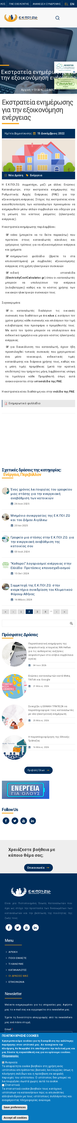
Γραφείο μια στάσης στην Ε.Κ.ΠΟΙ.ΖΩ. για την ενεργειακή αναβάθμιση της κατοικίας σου (42, 541)
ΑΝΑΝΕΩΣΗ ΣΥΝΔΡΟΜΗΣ (47, 4)
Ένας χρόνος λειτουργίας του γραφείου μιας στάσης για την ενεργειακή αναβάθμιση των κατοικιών (41, 493)
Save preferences (15, 1107)
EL (66, 4)
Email (9, 1029)
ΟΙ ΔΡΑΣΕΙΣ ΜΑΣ (44, 89)
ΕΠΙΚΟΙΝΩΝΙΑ (17, 981)
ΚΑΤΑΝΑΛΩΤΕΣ (18, 970)
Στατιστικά (12, 1084)
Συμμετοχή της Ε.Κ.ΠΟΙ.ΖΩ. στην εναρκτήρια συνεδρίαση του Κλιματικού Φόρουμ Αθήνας (41, 589)
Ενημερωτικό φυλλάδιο (25, 403)
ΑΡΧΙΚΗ (13, 952)
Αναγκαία (11, 1062)
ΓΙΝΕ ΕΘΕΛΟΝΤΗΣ (19, 4)
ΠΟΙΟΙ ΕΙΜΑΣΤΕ (18, 958)
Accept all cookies (15, 1117)
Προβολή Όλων (36, 770)
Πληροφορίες (10, 1055)
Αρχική (26, 89)
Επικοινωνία (36, 867)
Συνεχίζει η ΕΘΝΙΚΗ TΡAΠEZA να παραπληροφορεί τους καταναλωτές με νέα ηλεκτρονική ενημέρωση (51, 710)
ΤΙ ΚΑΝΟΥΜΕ (16, 963)
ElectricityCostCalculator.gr (25, 277)
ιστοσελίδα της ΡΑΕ (48, 381)
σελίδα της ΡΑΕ (63, 391)
